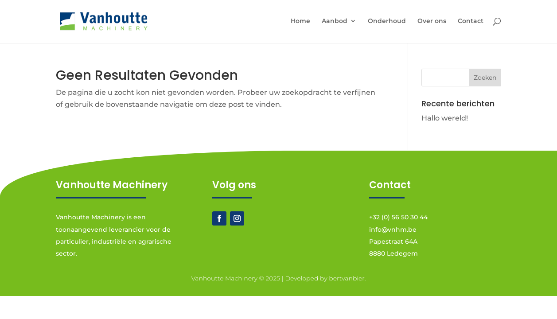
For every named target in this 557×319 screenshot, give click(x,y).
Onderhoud (387, 21)
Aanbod (334, 21)
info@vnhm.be (393, 229)
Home (300, 21)
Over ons (431, 21)
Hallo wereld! (444, 118)
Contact (470, 21)
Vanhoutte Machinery (224, 278)
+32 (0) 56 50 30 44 (398, 217)
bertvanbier (347, 278)
